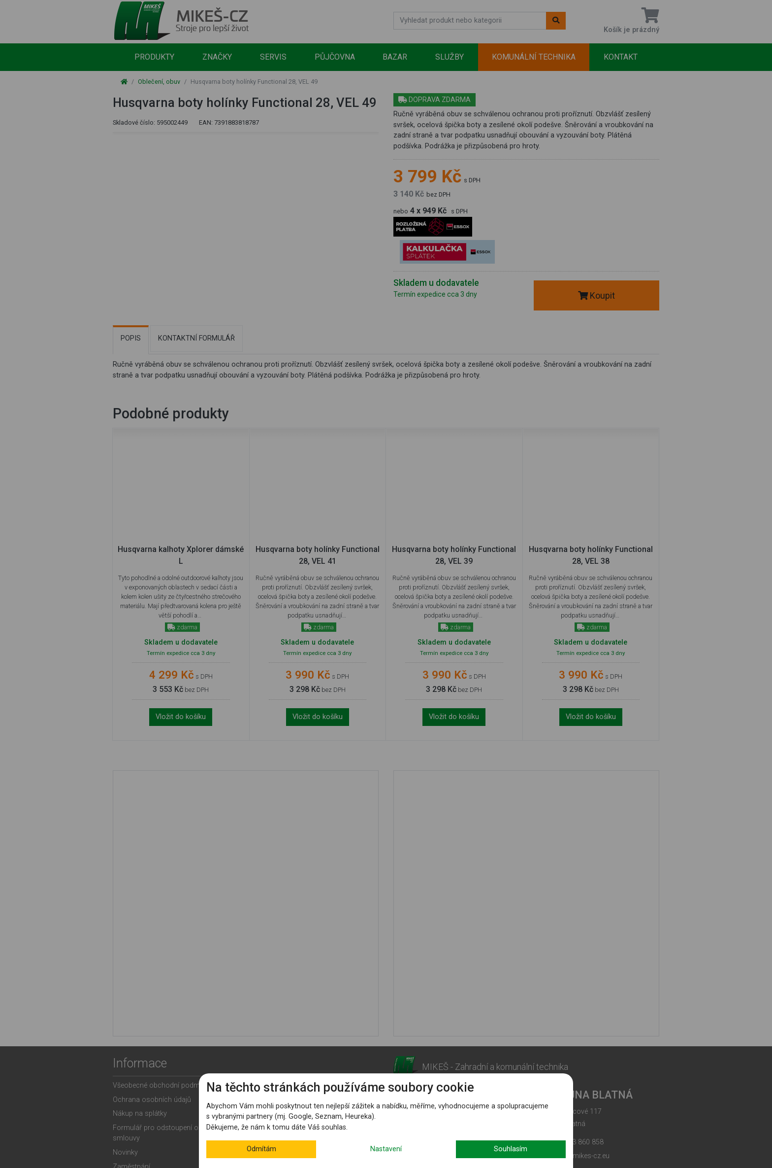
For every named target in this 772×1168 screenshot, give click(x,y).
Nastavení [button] (386, 1149)
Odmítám (261, 1149)
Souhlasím (510, 1149)
